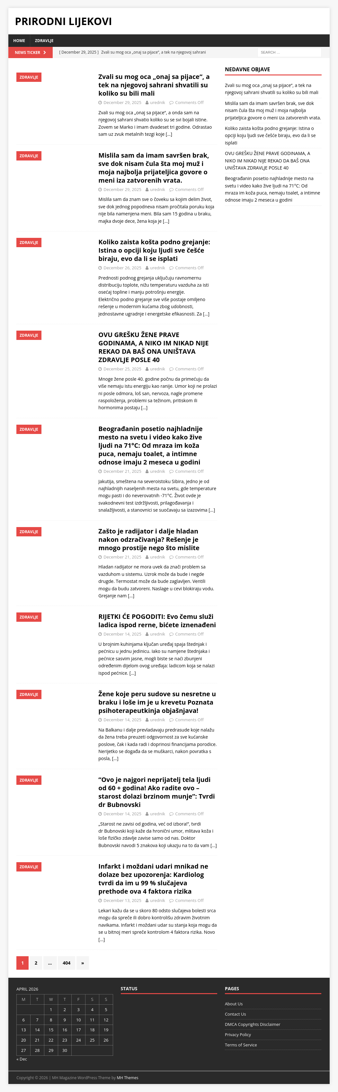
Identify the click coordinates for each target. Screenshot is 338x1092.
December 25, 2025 (122, 369)
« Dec (21, 1059)
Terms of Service (241, 1045)
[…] (169, 134)
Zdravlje (44, 40)
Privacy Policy (238, 1034)
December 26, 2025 (122, 268)
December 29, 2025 (122, 102)
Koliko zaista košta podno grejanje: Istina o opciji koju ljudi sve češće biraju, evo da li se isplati (154, 250)
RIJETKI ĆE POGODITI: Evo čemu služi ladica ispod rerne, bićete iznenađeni (157, 620)
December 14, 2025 (122, 634)
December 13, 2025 (122, 900)
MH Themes (127, 1077)
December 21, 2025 (122, 471)
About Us (234, 1004)
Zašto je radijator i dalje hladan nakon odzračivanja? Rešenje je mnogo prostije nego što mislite (148, 539)
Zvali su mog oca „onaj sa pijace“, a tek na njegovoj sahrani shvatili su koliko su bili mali (153, 85)
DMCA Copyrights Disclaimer (252, 1024)
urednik (157, 102)
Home (19, 40)
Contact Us (235, 1014)
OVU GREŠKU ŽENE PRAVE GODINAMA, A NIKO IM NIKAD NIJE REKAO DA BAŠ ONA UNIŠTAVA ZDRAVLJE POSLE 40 (153, 347)
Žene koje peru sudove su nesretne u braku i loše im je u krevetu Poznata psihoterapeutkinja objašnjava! (157, 702)
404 (66, 963)
